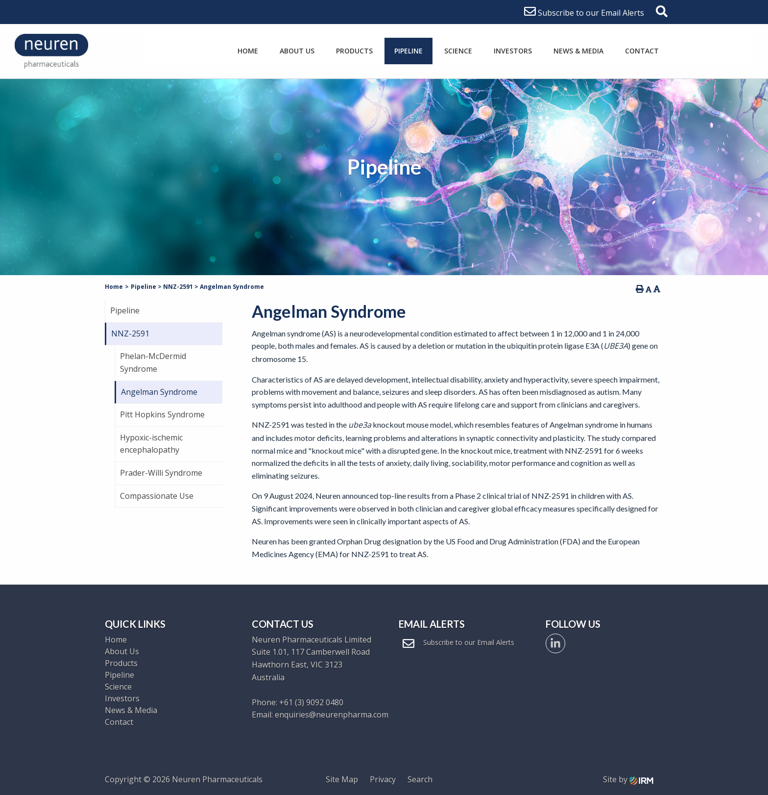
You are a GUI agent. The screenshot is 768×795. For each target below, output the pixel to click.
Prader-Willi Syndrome (161, 472)
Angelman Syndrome (159, 391)
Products (354, 50)
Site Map (342, 779)
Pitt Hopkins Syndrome (162, 414)
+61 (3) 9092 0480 (311, 702)
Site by (628, 779)
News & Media (578, 50)
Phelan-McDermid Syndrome (153, 362)
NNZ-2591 (130, 333)
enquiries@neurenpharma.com (331, 714)
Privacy (383, 779)
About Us (297, 50)
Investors (513, 50)
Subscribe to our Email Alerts (584, 12)
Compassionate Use (156, 495)
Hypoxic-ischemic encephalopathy (151, 444)
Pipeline (408, 50)
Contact (642, 50)
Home (248, 50)
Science (458, 50)
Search (420, 779)
